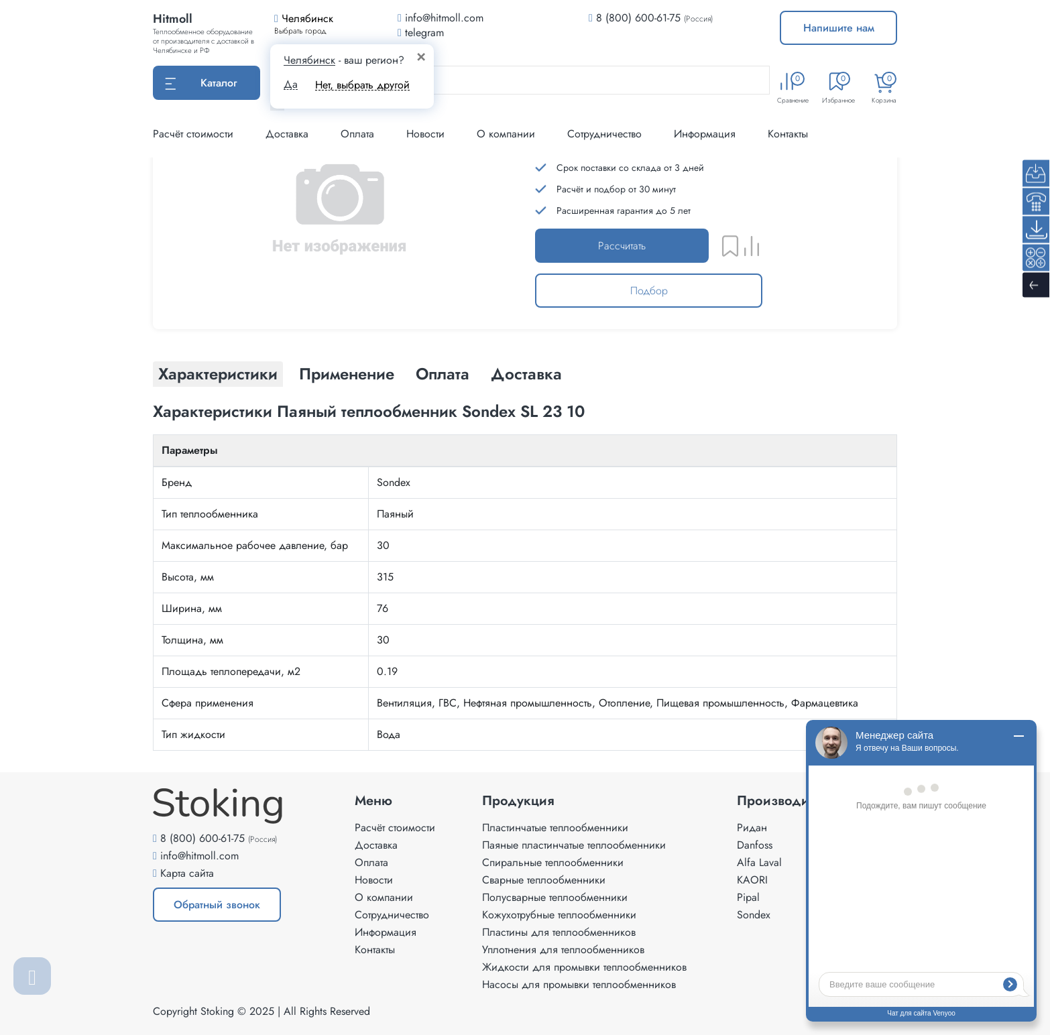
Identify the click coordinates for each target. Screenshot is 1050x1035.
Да (291, 84)
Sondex (753, 914)
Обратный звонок (217, 904)
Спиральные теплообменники (553, 862)
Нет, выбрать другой (362, 85)
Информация (705, 133)
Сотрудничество (604, 133)
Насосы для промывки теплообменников (579, 984)
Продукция (518, 801)
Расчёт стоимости (193, 133)
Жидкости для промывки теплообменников (584, 967)
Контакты (788, 133)
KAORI (752, 880)
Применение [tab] (346, 373)
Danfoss (754, 845)
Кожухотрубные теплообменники (559, 914)
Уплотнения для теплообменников (563, 949)
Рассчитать (622, 245)
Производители (787, 801)
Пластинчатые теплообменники (555, 827)
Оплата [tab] (442, 373)
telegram (421, 32)
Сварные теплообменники (543, 880)
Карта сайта (187, 873)
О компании (506, 133)
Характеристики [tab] (218, 373)
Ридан (752, 827)
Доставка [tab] (526, 373)
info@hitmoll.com (199, 855)
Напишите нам (838, 28)
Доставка (287, 133)
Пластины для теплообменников (559, 932)
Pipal (748, 897)
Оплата (357, 133)
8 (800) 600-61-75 (638, 17)
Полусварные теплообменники (555, 897)
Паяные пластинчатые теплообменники (574, 845)
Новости (425, 133)
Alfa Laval (759, 862)
